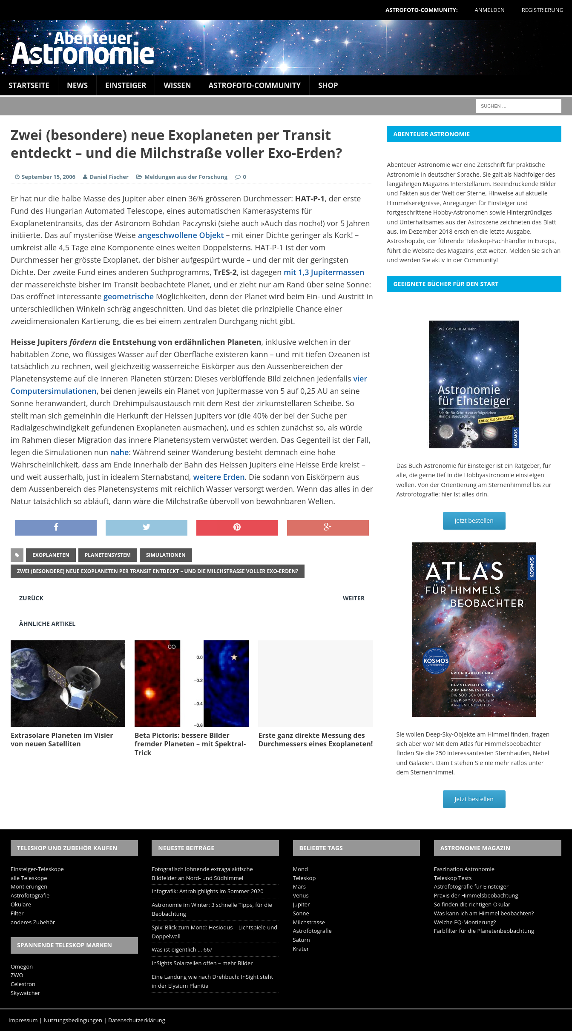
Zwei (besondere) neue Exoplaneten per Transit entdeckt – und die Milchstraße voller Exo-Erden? (157, 571)
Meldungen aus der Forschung (185, 177)
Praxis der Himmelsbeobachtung (476, 895)
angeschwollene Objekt (181, 235)
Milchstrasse (309, 922)
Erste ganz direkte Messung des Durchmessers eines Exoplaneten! (315, 740)
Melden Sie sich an (535, 251)
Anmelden (490, 10)
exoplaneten (50, 555)
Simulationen (166, 555)
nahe (119, 452)
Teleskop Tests (453, 878)
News (77, 85)
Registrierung (542, 10)
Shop (328, 85)
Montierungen (29, 886)
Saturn (301, 939)
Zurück (31, 598)
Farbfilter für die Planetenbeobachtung (484, 931)
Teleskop (304, 878)
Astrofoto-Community (255, 85)
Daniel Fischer (108, 177)
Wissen (177, 85)
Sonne (301, 913)
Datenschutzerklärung (136, 1020)
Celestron (23, 984)
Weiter (354, 598)
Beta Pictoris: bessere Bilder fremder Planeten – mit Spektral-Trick (190, 744)
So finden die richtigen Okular (472, 904)
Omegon (22, 966)
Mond (300, 869)
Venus (301, 895)
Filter (17, 913)
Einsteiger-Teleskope (37, 869)
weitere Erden (218, 477)
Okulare (21, 904)
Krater (301, 948)
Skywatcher (25, 993)
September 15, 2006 (48, 177)
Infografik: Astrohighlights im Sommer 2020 (207, 891)
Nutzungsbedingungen (73, 1020)
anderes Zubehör (33, 922)
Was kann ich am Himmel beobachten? (484, 913)
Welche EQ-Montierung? (465, 922)
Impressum (23, 1020)
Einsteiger (125, 85)
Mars (299, 886)
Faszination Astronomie (464, 869)
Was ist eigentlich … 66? (182, 949)
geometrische (128, 296)
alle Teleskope (29, 878)
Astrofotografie (30, 895)
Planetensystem (108, 555)
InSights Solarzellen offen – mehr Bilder (202, 963)
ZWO (17, 975)
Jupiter (301, 904)
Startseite (29, 85)
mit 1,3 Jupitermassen (324, 272)
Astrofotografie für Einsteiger (471, 886)
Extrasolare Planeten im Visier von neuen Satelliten (62, 740)
